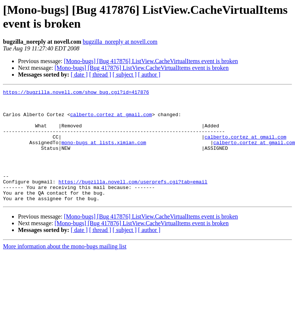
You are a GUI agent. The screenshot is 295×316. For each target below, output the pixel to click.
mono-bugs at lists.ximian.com (103, 153)
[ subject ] (125, 74)
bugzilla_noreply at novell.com (120, 41)
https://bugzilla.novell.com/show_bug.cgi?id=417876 (76, 93)
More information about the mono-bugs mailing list (65, 269)
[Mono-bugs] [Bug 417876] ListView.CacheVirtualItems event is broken (151, 61)
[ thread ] (100, 74)
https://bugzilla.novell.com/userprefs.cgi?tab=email (132, 200)
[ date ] (79, 74)
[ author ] (149, 74)
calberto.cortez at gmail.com (111, 120)
